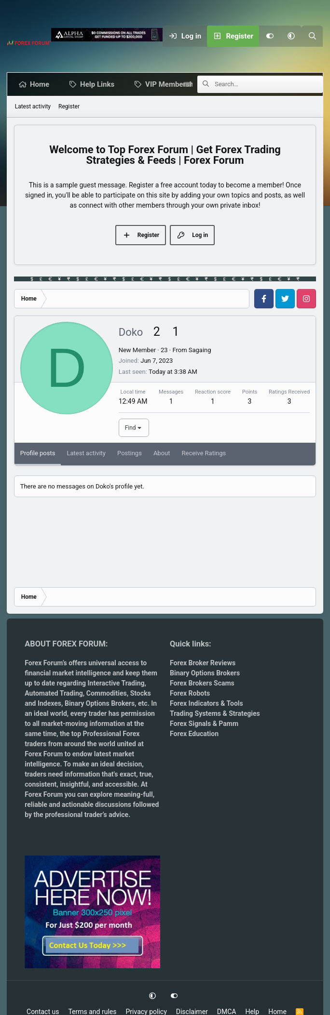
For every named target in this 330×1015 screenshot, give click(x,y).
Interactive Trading (115, 683)
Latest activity (33, 106)
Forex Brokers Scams (202, 683)
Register (69, 106)
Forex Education (194, 734)
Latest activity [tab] (86, 453)
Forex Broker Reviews (202, 663)
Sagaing (200, 350)
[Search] (312, 36)
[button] (291, 36)
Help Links (99, 84)
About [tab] (161, 453)
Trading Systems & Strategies (215, 713)
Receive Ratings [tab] (204, 453)
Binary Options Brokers (99, 703)
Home (41, 84)
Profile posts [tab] (37, 453)
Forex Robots (190, 693)
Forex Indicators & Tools (206, 703)
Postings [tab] (129, 453)
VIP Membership (174, 84)
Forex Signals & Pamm (204, 723)
